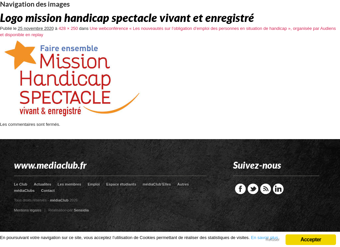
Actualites (42, 184)
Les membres (69, 184)
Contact (48, 191)
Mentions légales (28, 210)
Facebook (240, 189)
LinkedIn (278, 189)
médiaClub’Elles (157, 184)
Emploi (94, 184)
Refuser (273, 239)
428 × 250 (68, 28)
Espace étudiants (121, 184)
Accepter (310, 239)
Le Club (20, 184)
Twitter (253, 189)
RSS (265, 189)
